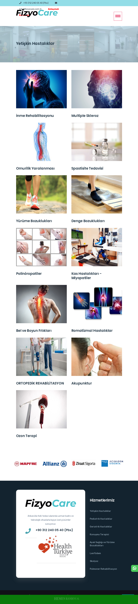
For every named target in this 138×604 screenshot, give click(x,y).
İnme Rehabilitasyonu (35, 115)
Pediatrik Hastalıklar (101, 519)
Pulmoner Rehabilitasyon (103, 569)
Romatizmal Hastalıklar (92, 330)
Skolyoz (94, 561)
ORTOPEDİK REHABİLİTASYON (40, 383)
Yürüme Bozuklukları (34, 221)
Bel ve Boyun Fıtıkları (34, 330)
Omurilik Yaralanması (35, 168)
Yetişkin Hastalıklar (100, 511)
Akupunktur (81, 383)
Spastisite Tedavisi (87, 168)
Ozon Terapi (26, 436)
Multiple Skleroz (85, 115)
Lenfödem (95, 553)
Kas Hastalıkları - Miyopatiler (86, 275)
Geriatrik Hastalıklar (101, 526)
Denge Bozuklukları (88, 221)
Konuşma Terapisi (99, 534)
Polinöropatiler (29, 273)
